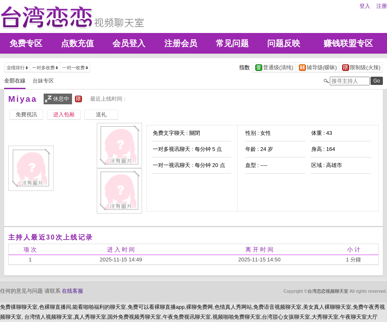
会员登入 (128, 43)
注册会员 (180, 43)
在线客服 (72, 291)
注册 (381, 6)
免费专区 (25, 43)
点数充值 (77, 43)
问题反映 (283, 43)
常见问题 (232, 43)
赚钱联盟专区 (348, 43)
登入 (364, 6)
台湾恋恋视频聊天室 (328, 291)
